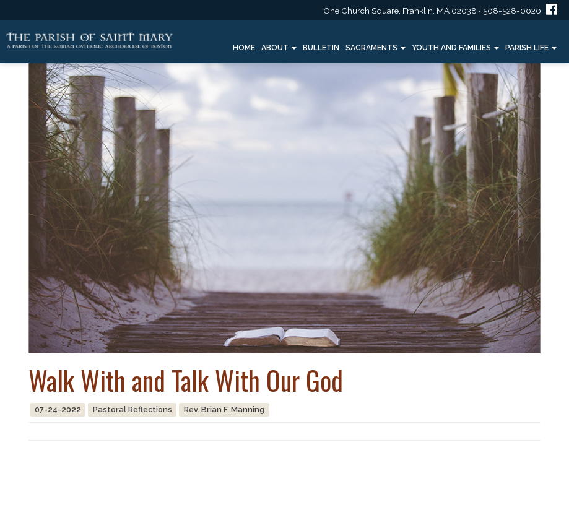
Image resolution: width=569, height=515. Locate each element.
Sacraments (375, 47)
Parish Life (531, 47)
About (279, 47)
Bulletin (321, 47)
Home (244, 47)
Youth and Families (455, 47)
